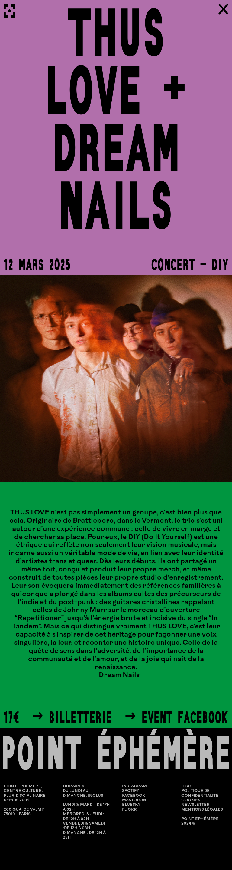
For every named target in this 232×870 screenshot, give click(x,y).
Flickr (129, 810)
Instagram (134, 786)
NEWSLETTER (195, 805)
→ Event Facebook (176, 717)
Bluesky (131, 805)
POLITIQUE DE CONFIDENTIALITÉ (199, 793)
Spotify (130, 791)
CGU (186, 786)
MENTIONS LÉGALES (202, 810)
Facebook (133, 796)
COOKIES (190, 800)
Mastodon (134, 800)
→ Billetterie (72, 717)
